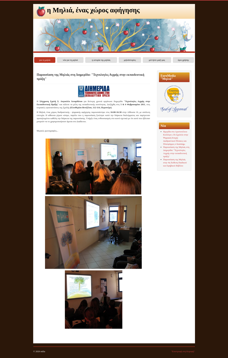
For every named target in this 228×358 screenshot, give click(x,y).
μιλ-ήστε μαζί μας (157, 60)
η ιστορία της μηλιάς (101, 60)
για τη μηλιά (44, 60)
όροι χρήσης (183, 60)
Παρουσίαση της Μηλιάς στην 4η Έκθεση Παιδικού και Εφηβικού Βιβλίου (175, 162)
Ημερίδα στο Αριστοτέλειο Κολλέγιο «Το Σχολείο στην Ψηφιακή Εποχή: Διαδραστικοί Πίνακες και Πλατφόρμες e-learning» (175, 137)
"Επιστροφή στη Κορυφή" (183, 351)
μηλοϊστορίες (130, 60)
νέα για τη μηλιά (70, 60)
